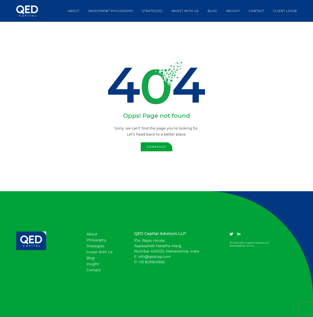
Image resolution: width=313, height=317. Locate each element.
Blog (212, 11)
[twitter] (231, 234)
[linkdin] (238, 234)
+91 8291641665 (151, 262)
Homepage (156, 146)
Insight (233, 11)
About (73, 11)
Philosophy (96, 240)
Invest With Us (185, 11)
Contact (256, 11)
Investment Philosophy (110, 11)
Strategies (152, 11)
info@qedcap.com (154, 257)
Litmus (250, 245)
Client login (285, 11)
